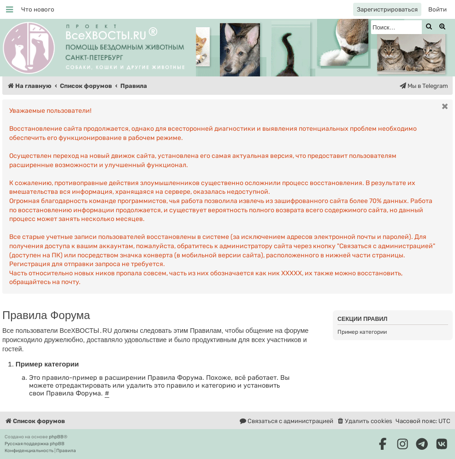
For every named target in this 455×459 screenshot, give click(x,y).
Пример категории (362, 332)
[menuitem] (38, 9)
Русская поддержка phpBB (35, 444)
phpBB (56, 437)
